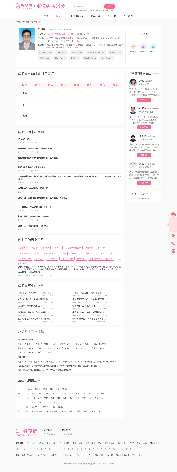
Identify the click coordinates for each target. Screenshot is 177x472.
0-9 (131, 449)
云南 (90, 398)
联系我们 (66, 430)
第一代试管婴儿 (68, 411)
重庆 (71, 398)
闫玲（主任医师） (100, 344)
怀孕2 (64, 253)
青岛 (138, 443)
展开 (88, 34)
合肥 (145, 443)
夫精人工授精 (82, 411)
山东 (40, 393)
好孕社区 (95, 16)
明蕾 (96, 455)
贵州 (27, 402)
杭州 (93, 443)
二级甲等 (45, 407)
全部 (27, 393)
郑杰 (134, 455)
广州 (61, 443)
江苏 (65, 393)
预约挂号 (153, 52)
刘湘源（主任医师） (26, 348)
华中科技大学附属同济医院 (70, 366)
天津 (33, 398)
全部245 (23, 248)
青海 (33, 402)
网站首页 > (20, 22)
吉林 (46, 398)
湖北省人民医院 (24, 366)
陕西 (77, 398)
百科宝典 (111, 16)
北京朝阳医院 (39, 362)
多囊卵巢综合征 (82, 10)
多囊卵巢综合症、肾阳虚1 (30, 253)
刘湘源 (110, 455)
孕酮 (111, 10)
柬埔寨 (64, 389)
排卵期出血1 (52, 259)
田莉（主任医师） (42, 344)
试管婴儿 (98, 10)
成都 (74, 443)
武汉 (80, 443)
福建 (90, 393)
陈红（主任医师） (81, 348)
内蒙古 (55, 402)
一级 (53, 407)
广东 (52, 393)
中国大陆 (28, 389)
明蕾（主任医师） (63, 348)
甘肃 (84, 398)
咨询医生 (144, 100)
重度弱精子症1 (76, 253)
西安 (125, 443)
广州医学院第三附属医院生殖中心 (45, 366)
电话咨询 (133, 52)
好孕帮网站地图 (68, 434)
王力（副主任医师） (26, 352)
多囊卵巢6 (89, 248)
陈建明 (126, 455)
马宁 (103, 455)
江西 (84, 393)
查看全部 (156, 73)
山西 (96, 393)
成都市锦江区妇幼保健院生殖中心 (31, 370)
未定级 (60, 407)
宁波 (132, 443)
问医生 (59, 16)
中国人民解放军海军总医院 (88, 362)
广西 (58, 393)
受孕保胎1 (81, 259)
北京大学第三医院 (25, 362)
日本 (57, 389)
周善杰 (118, 455)
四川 (65, 398)
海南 (103, 398)
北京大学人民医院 (53, 362)
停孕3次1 (39, 259)
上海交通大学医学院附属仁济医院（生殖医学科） (55, 455)
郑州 (119, 443)
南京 (106, 443)
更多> (158, 443)
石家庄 (41, 443)
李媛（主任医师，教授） (62, 344)
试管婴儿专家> (30, 22)
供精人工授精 (95, 411)
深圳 (67, 443)
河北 (103, 393)
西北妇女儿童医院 (69, 362)
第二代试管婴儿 (53, 411)
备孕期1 (46, 248)
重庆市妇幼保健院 (90, 366)
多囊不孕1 (102, 248)
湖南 (58, 398)
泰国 (45, 389)
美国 (51, 389)
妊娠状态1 (90, 253)
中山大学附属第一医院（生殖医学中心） (69, 455)
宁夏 (40, 402)
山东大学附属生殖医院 (107, 362)
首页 (46, 16)
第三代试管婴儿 (38, 411)
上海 (46, 393)
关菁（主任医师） (25, 344)
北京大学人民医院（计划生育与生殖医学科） (42, 455)
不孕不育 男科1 (67, 259)
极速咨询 (143, 52)
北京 (33, 393)
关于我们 (128, 16)
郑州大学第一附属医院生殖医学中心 (60, 370)
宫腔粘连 (91, 10)
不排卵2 (56, 248)
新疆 (96, 398)
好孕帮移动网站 (50, 434)
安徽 (77, 393)
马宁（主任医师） (83, 344)
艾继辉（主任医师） (45, 348)
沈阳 (151, 443)
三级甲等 (35, 407)
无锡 (112, 443)
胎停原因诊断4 (25, 259)
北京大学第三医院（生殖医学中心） (28, 455)
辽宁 (40, 398)
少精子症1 (34, 248)
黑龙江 (47, 402)
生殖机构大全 (77, 16)
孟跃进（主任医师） (45, 352)
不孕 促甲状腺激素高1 (72, 248)
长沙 (87, 443)
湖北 (52, 398)
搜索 (109, 6)
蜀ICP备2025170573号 (106, 464)
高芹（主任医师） (99, 348)
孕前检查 (106, 10)
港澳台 (37, 389)
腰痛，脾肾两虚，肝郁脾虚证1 (101, 259)
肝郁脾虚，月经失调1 (107, 253)
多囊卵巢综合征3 (50, 253)
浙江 (71, 393)
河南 (27, 398)
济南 (55, 443)
